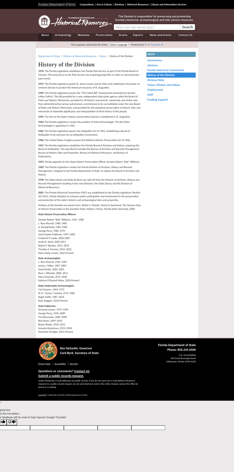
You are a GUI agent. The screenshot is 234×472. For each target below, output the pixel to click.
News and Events (160, 35)
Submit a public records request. (61, 376)
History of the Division (161, 75)
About (45, 35)
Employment (155, 90)
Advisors (152, 65)
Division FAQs (155, 80)
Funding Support (157, 99)
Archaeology (63, 35)
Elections (119, 4)
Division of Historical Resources (79, 56)
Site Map (74, 363)
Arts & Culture (104, 4)
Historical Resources (138, 4)
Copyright (42, 395)
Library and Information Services (168, 4)
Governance (154, 60)
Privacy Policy (44, 363)
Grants (123, 35)
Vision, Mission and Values (163, 85)
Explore (138, 35)
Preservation (104, 35)
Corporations (87, 4)
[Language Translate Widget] (119, 45)
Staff (150, 94)
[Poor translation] (12, 422)
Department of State (49, 56)
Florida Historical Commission (165, 70)
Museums (83, 35)
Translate (152, 44)
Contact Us (185, 35)
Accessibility (60, 363)
